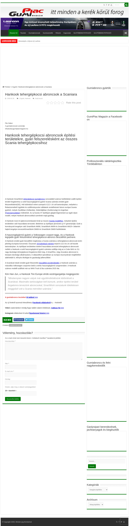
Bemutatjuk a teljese (25, 41)
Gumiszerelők (48, 33)
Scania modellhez (56, 221)
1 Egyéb (14, 87)
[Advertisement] (64, 67)
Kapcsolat (67, 33)
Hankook (27, 98)
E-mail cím (9, 371)
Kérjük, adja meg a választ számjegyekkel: (20, 387)
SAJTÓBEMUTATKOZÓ (82, 33)
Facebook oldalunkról (42, 303)
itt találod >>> (32, 297)
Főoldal (5, 32)
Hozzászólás (10, 341)
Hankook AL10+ (15, 325)
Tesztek (23, 33)
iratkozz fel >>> (57, 308)
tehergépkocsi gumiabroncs (34, 199)
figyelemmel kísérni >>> (39, 313)
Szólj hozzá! (39, 98)
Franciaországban (13, 213)
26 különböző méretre (45, 244)
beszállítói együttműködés (49, 263)
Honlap (7, 379)
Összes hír (14, 33)
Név (7, 363)
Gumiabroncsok (34, 33)
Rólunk (58, 33)
